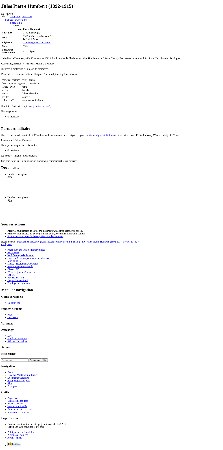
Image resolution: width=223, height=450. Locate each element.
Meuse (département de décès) (22, 264)
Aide (9, 383)
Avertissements (14, 438)
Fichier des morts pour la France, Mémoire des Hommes (35, 237)
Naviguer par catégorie (18, 381)
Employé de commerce (18, 283)
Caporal (11, 275)
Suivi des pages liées (17, 401)
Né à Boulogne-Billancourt (20, 255)
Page (9, 315)
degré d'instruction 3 (40, 106)
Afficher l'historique (17, 341)
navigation (15, 16)
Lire (9, 336)
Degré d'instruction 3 (17, 281)
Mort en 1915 (14, 261)
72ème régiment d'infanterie (37, 42)
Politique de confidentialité (20, 432)
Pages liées (12, 398)
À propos (12, 386)
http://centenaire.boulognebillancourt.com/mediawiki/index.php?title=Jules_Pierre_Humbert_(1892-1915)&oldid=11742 (77, 242)
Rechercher (8, 354)
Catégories (6, 245)
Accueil (11, 372)
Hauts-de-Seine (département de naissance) (28, 258)
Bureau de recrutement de (20, 267)
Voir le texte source (17, 339)
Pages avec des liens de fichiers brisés (26, 250)
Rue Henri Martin (16, 278)
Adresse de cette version (19, 409)
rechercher (27, 16)
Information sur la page (19, 412)
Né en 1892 (13, 253)
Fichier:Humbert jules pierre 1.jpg (16, 21)
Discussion (12, 318)
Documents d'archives (18, 378)
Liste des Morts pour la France (22, 375)
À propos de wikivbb (17, 435)
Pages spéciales (15, 404)
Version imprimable (17, 407)
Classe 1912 (13, 269)
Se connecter (13, 303)
